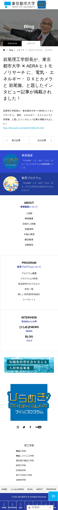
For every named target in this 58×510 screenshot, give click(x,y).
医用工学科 (21, 465)
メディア (31, 43)
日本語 (33, 507)
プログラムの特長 (29, 278)
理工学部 (29, 445)
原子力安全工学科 (24, 475)
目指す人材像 (29, 224)
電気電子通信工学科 (25, 460)
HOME (4, 489)
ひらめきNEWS (17, 489)
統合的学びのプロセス (29, 284)
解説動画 (29, 239)
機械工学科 (21, 451)
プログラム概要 (29, 273)
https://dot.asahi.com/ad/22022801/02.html (23, 128)
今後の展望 (29, 234)
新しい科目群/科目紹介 (29, 294)
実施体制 (29, 229)
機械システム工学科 (25, 456)
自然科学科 (21, 480)
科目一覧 (29, 289)
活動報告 (29, 245)
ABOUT (39, 489)
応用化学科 (21, 470)
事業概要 (29, 218)
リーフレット (29, 299)
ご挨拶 (29, 213)
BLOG (30, 489)
